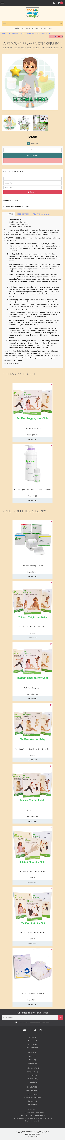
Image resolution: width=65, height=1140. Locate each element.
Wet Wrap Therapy (32, 1091)
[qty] (32, 179)
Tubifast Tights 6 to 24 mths (32, 627)
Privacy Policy (46, 1022)
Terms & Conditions (35, 1022)
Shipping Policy (32, 1072)
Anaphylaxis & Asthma (32, 1098)
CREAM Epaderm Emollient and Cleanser (32, 490)
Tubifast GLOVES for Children (32, 871)
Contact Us (32, 1063)
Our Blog (32, 1060)
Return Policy (33, 1075)
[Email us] (24, 1030)
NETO (37, 1136)
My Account (32, 1041)
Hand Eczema (33, 1094)
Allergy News (32, 1104)
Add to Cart (32, 155)
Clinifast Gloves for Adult (32, 993)
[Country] (32, 183)
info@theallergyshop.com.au (32, 1115)
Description (8, 214)
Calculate (32, 192)
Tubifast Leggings (32, 428)
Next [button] (50, 123)
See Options (32, 439)
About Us (32, 1056)
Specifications (23, 214)
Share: (56, 36)
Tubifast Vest (32, 810)
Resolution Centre (32, 1048)
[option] (32, 82)
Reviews (41, 214)
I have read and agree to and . (32, 1022)
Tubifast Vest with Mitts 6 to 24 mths (32, 749)
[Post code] (32, 187)
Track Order (32, 1044)
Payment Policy (32, 1079)
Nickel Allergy (33, 1101)
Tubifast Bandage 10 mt (32, 566)
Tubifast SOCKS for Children (32, 932)
